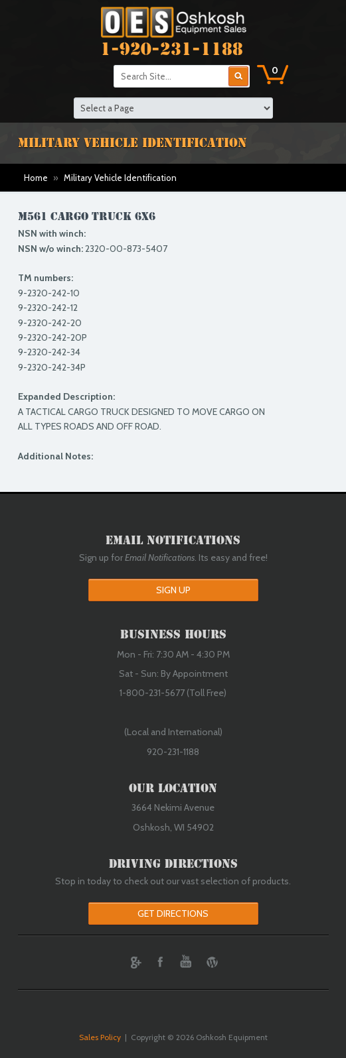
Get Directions (173, 913)
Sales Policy (100, 1037)
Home (36, 177)
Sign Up (173, 590)
